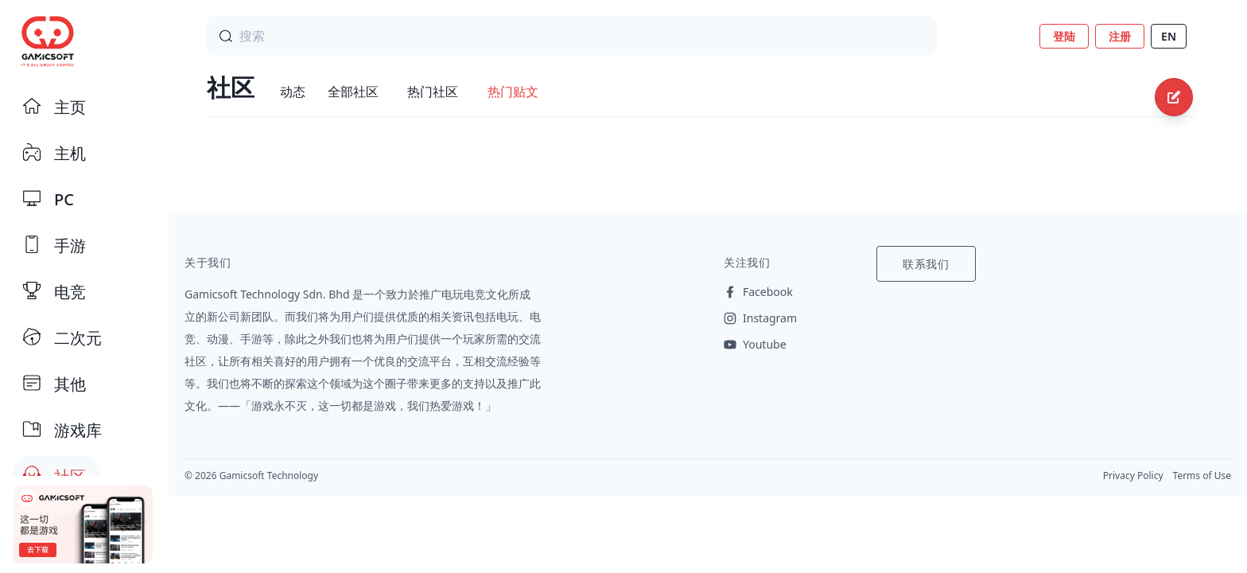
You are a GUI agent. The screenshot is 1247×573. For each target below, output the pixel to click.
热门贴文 (513, 91)
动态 (292, 91)
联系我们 (926, 263)
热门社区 (432, 91)
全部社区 (353, 91)
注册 (1120, 36)
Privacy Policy (1133, 475)
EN (1168, 36)
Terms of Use (1202, 475)
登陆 (1064, 36)
